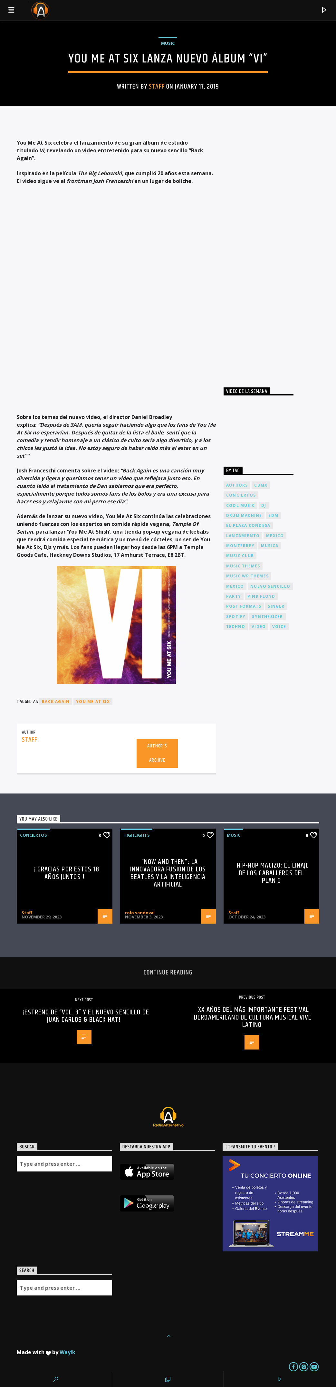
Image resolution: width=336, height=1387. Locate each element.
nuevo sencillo (270, 586)
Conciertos (33, 835)
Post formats (243, 606)
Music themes (243, 566)
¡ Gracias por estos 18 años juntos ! (66, 873)
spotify (235, 616)
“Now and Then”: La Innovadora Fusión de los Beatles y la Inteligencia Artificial (168, 873)
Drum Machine (244, 515)
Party (233, 596)
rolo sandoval (140, 913)
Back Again (56, 701)
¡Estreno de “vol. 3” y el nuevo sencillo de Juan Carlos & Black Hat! (85, 1016)
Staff (156, 86)
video (259, 626)
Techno (235, 626)
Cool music (240, 505)
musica (269, 545)
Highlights (136, 835)
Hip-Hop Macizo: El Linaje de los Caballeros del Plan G (273, 873)
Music (168, 43)
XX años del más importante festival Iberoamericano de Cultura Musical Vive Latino (252, 1017)
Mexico (275, 535)
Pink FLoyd (261, 596)
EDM (273, 515)
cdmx (260, 485)
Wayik (67, 1352)
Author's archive (157, 753)
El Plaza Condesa (248, 525)
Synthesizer (267, 616)
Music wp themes (247, 576)
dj (263, 505)
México (235, 586)
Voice (279, 626)
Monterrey (240, 545)
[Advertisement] (272, 250)
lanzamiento (243, 535)
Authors (237, 485)
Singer (276, 606)
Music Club (240, 555)
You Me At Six (93, 701)
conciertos (241, 495)
